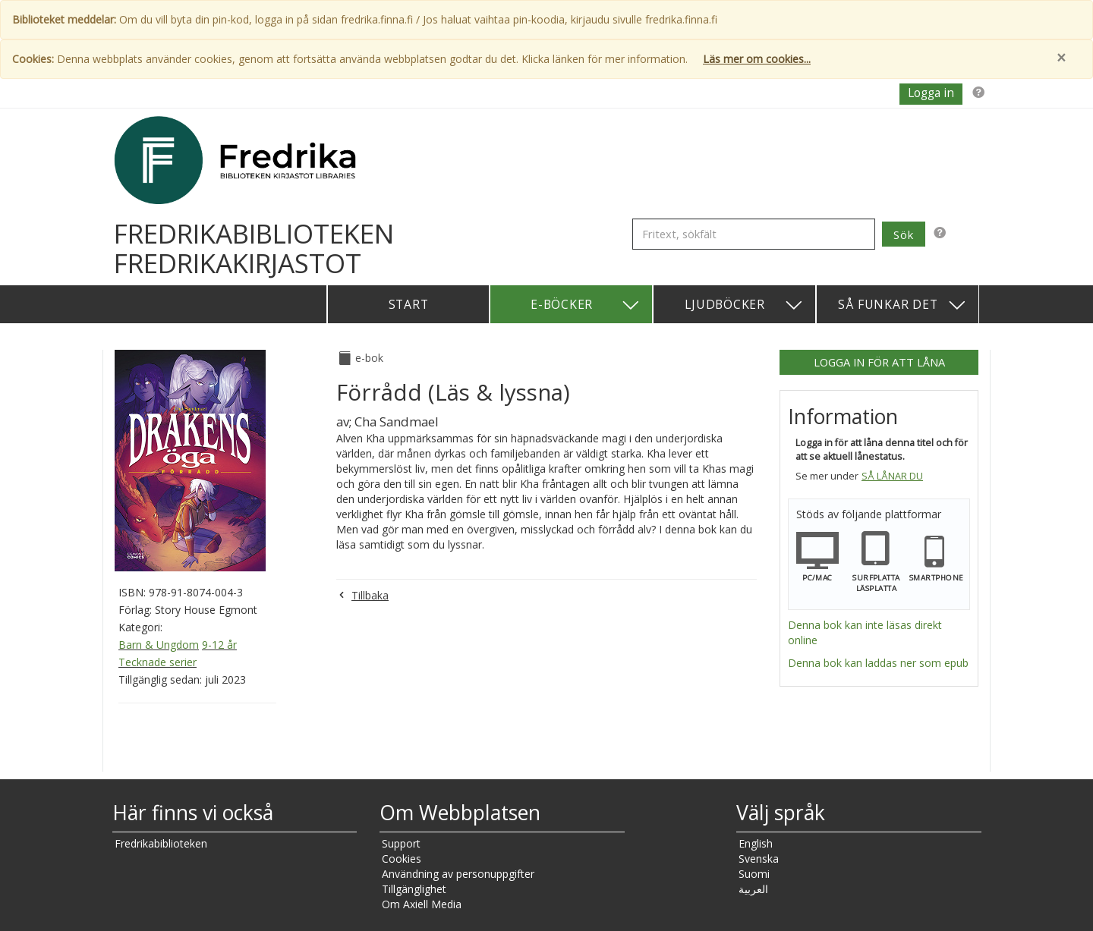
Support (401, 843)
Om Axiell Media (421, 904)
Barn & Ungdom (158, 644)
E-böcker (586, 305)
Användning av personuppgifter (458, 874)
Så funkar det (902, 305)
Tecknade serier (157, 662)
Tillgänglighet (414, 889)
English (756, 843)
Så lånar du (892, 476)
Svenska (759, 858)
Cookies (401, 858)
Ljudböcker (744, 305)
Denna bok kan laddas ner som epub (878, 663)
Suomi (754, 874)
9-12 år (219, 644)
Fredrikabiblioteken (161, 843)
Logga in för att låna (879, 362)
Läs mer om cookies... (757, 59)
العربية (753, 889)
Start (409, 304)
